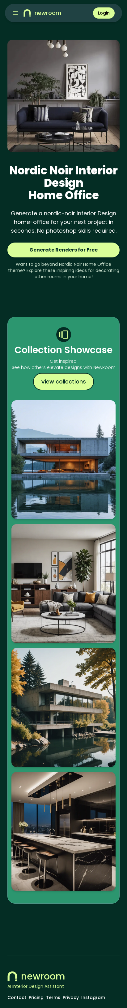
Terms (53, 997)
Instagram (93, 997)
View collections (63, 381)
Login (104, 13)
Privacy (71, 997)
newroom (36, 976)
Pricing (36, 997)
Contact (16, 997)
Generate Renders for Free (63, 249)
